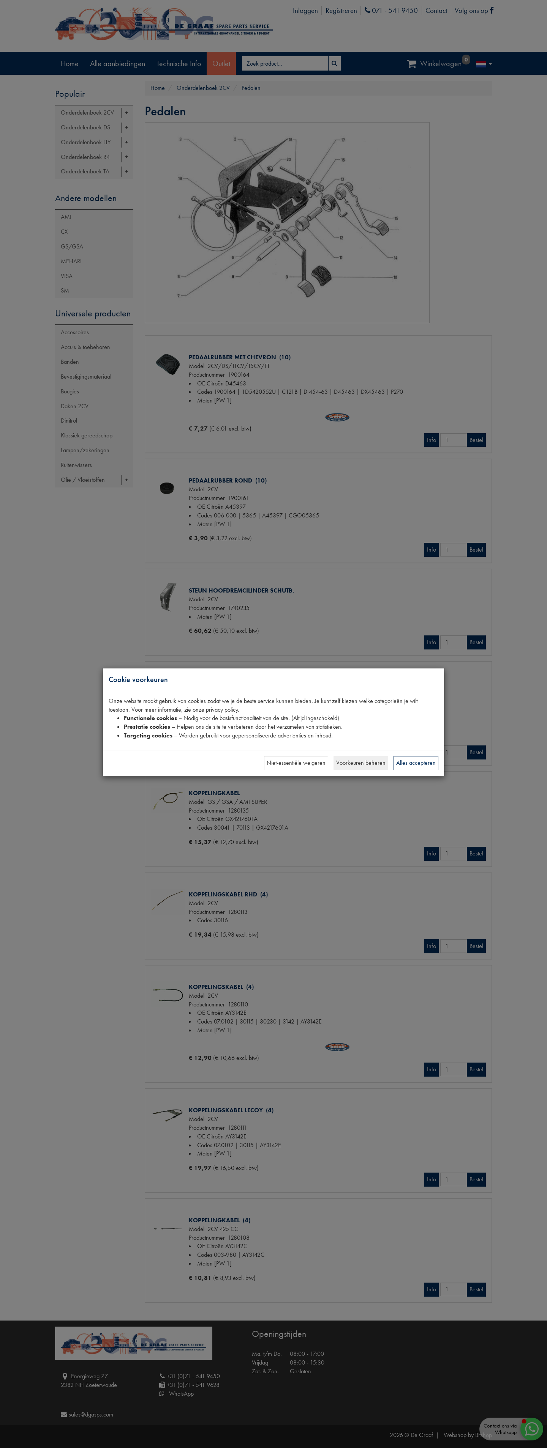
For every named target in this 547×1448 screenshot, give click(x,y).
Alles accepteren (416, 763)
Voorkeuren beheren (361, 763)
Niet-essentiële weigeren (296, 763)
